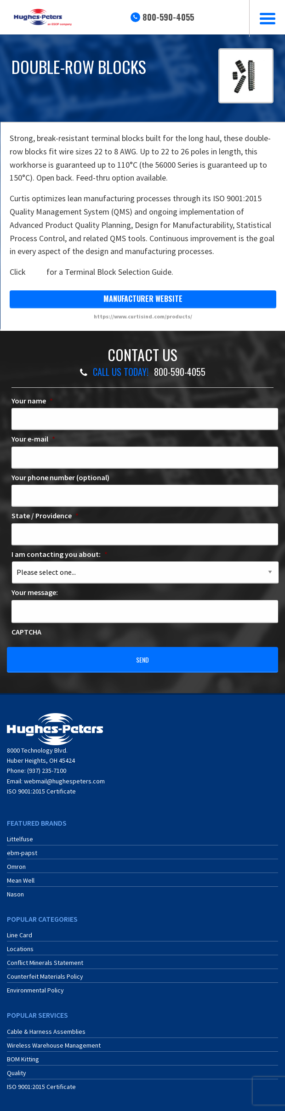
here (36, 271)
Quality (16, 1073)
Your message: (34, 592)
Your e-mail (33, 438)
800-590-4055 (168, 17)
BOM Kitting (23, 1059)
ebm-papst (22, 853)
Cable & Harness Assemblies (46, 1031)
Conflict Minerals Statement (45, 962)
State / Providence (45, 515)
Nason (15, 894)
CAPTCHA (26, 631)
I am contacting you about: (59, 554)
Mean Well (20, 880)
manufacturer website (142, 298)
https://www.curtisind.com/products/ (143, 316)
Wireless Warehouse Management (54, 1045)
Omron (16, 866)
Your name (32, 400)
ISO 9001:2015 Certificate (41, 791)
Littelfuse (20, 839)
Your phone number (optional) (60, 477)
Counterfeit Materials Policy (45, 976)
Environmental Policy (35, 990)
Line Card (19, 935)
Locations (20, 949)
